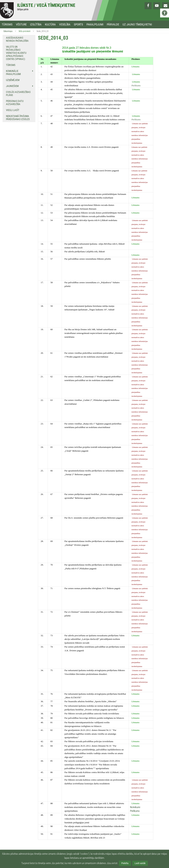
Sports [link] (78, 24)
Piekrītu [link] (125, 863)
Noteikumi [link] (135, 807)
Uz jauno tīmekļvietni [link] (137, 24)
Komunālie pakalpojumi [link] (13, 73)
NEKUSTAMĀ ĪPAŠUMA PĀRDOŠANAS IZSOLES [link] (18, 118)
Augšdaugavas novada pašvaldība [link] (17, 39)
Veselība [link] (64, 24)
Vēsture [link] (21, 24)
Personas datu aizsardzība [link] (14, 103)
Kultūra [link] (50, 24)
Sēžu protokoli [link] (24, 31)
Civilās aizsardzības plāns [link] (18, 94)
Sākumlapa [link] (7, 31)
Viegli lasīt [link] (12, 110)
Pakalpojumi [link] (94, 24)
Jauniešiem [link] (12, 86)
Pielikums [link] (135, 85)
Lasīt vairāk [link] (140, 863)
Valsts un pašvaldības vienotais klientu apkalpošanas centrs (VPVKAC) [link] (16, 53)
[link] (164, 13)
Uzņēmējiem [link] (12, 80)
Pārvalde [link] (113, 24)
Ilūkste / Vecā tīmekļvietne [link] (46, 5)
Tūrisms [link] (7, 24)
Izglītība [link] (36, 24)
